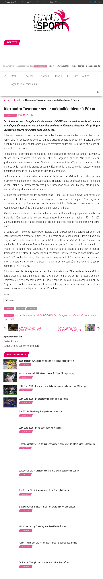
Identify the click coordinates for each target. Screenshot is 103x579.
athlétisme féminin (46, 314)
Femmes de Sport (12, 2)
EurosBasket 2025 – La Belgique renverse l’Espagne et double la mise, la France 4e (57, 444)
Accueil (7, 100)
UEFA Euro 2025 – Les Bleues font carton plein (40, 427)
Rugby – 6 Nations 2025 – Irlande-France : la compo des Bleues (48, 542)
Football (30, 76)
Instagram (99, 2)
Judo (75, 76)
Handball (45, 76)
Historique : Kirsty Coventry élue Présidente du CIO (42, 526)
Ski (67, 76)
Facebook (90, 2)
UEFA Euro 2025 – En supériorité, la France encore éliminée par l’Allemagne (53, 386)
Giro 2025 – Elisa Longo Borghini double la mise (40, 411)
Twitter (95, 2)
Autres (86, 76)
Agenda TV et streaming (24, 84)
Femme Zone (42, 2)
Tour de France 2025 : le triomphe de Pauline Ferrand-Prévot (47, 360)
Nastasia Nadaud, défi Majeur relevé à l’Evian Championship (46, 373)
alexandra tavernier (25, 315)
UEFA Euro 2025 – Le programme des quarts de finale (29, 66)
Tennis (58, 76)
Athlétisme (31, 308)
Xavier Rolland (26, 115)
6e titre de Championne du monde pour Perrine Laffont (44, 562)
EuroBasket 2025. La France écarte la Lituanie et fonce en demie (49, 470)
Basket (16, 76)
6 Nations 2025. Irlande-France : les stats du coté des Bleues (47, 506)
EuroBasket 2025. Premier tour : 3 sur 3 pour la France (44, 490)
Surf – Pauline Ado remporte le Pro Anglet (69, 328)
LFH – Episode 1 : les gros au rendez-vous (30, 328)
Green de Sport (28, 2)
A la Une (18, 100)
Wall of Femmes (56, 2)
